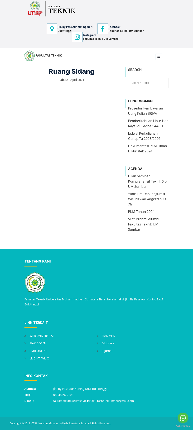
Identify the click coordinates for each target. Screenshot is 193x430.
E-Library (108, 343)
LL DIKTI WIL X (39, 358)
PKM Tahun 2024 (141, 211)
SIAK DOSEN (38, 343)
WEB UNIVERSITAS (42, 336)
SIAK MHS (108, 336)
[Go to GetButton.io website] (183, 426)
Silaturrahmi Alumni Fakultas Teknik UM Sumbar (143, 224)
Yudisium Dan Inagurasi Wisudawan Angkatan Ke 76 (147, 199)
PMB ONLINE (38, 351)
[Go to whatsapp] (183, 418)
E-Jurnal (107, 351)
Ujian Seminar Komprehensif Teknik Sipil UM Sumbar (148, 181)
